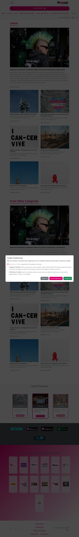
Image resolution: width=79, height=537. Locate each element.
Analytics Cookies (14, 267)
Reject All (44, 278)
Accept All (68, 278)
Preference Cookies (15, 272)
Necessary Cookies (15, 264)
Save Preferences (56, 278)
